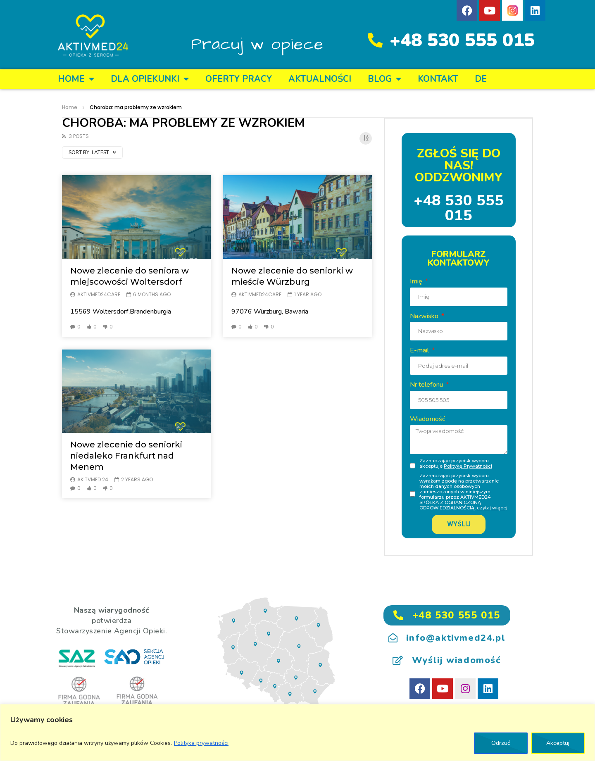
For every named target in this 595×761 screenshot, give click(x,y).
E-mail (420, 350)
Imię (417, 281)
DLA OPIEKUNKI (150, 79)
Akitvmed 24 (92, 479)
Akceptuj (557, 743)
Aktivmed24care (98, 294)
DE (481, 79)
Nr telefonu (427, 384)
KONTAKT (438, 79)
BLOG (384, 79)
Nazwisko (425, 316)
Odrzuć (500, 743)
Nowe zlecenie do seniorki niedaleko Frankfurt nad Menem (126, 456)
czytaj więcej (492, 508)
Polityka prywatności (201, 743)
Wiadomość (427, 418)
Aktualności (319, 79)
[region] (297, 732)
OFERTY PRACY (238, 79)
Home (76, 79)
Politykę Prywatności (468, 466)
